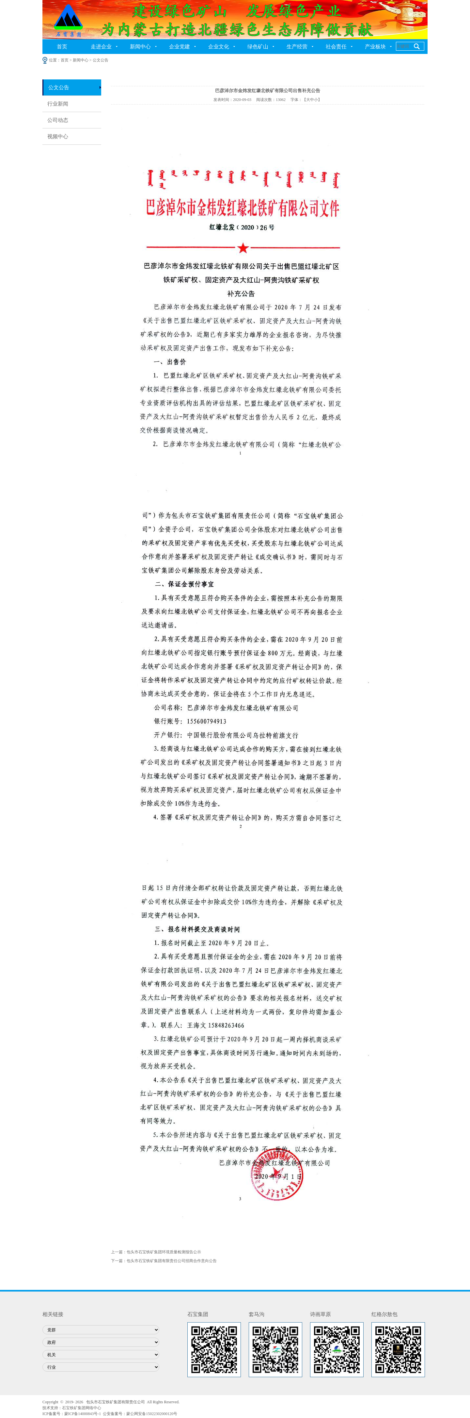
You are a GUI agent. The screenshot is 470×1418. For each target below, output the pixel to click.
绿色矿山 (257, 46)
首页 (62, 46)
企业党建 (179, 46)
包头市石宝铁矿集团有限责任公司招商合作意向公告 (172, 1261)
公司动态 (57, 120)
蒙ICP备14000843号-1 (82, 1413)
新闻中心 (140, 46)
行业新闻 (57, 104)
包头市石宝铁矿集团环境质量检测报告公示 (164, 1252)
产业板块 (375, 46)
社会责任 (336, 46)
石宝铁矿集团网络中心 (81, 1408)
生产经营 (297, 46)
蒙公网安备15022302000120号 (151, 1413)
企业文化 (218, 46)
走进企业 (101, 46)
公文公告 (58, 87)
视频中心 (57, 136)
